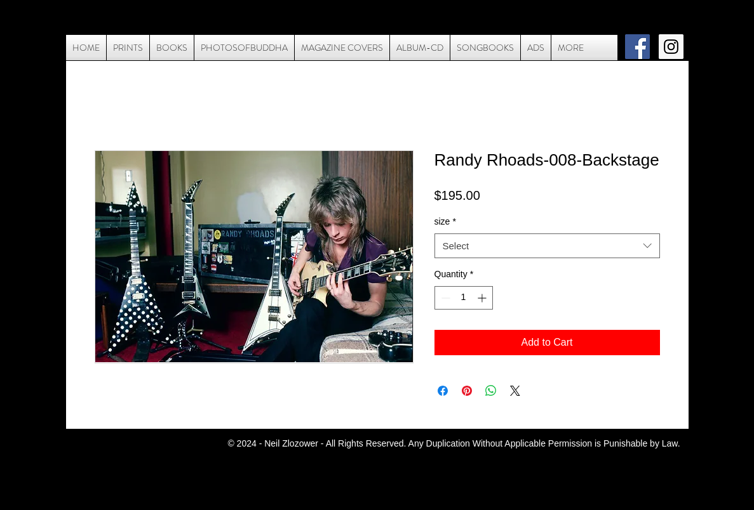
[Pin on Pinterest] (467, 390)
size (445, 221)
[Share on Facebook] (442, 390)
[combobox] (547, 245)
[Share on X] (515, 390)
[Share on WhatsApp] (491, 390)
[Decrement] (444, 298)
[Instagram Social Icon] (671, 46)
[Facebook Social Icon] (637, 46)
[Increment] (483, 298)
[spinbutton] (463, 298)
